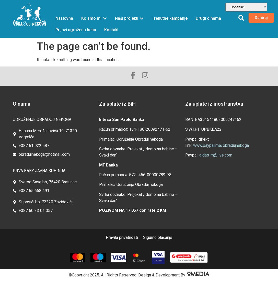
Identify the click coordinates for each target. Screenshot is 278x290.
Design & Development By (174, 275)
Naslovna (64, 18)
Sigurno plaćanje (157, 237)
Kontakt (111, 29)
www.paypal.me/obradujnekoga (221, 145)
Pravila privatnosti (122, 237)
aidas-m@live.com (215, 155)
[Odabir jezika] (246, 7)
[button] (241, 18)
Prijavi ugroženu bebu (75, 29)
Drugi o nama (208, 18)
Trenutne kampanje (170, 18)
